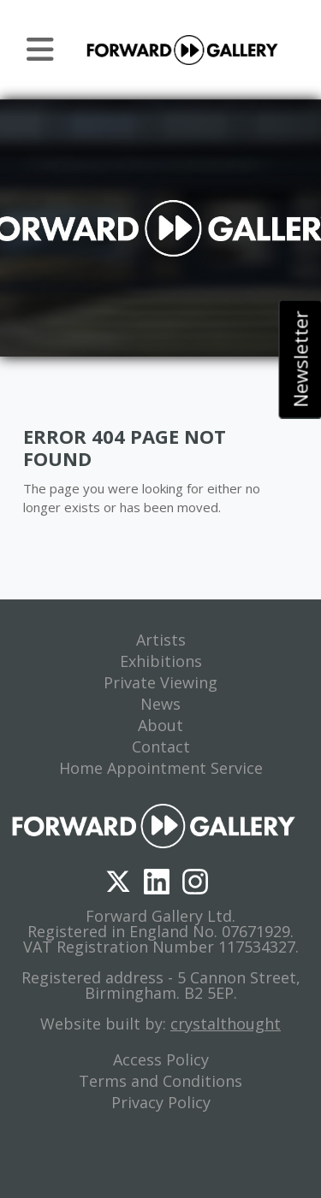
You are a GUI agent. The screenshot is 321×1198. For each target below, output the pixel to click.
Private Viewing (160, 682)
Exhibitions (161, 661)
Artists (161, 639)
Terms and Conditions (160, 1081)
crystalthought (225, 1023)
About (160, 725)
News (160, 703)
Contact (161, 746)
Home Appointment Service (161, 768)
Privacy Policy (161, 1102)
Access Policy (161, 1059)
